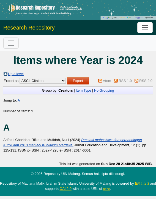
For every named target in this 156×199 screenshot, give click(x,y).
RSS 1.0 (125, 81)
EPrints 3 (142, 183)
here (106, 189)
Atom (107, 81)
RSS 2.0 (145, 81)
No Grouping (104, 90)
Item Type (83, 90)
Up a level (16, 74)
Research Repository (29, 28)
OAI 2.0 (65, 189)
